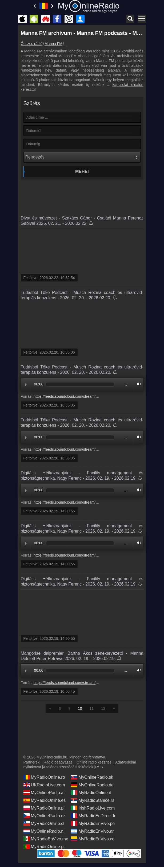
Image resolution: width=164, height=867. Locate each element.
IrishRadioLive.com (93, 808)
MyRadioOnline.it (91, 792)
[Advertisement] (82, 195)
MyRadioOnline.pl (44, 808)
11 (92, 708)
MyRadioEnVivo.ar (92, 831)
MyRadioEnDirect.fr (93, 815)
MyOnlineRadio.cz (44, 815)
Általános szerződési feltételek (68, 767)
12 (103, 708)
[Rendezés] (82, 157)
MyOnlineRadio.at (44, 792)
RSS (99, 767)
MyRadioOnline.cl (43, 823)
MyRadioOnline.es (44, 800)
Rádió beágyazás (58, 762)
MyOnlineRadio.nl (44, 831)
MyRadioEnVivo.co (92, 838)
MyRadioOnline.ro (44, 777)
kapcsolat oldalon (128, 84)
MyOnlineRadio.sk (92, 777)
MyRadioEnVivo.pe (93, 823)
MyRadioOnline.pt (44, 846)
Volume (137, 384)
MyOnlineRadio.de (92, 784)
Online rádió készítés (94, 762)
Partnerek (31, 762)
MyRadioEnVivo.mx (45, 838)
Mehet (82, 171)
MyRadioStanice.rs (92, 800)
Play (26, 385)
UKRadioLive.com (44, 784)
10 (80, 708)
